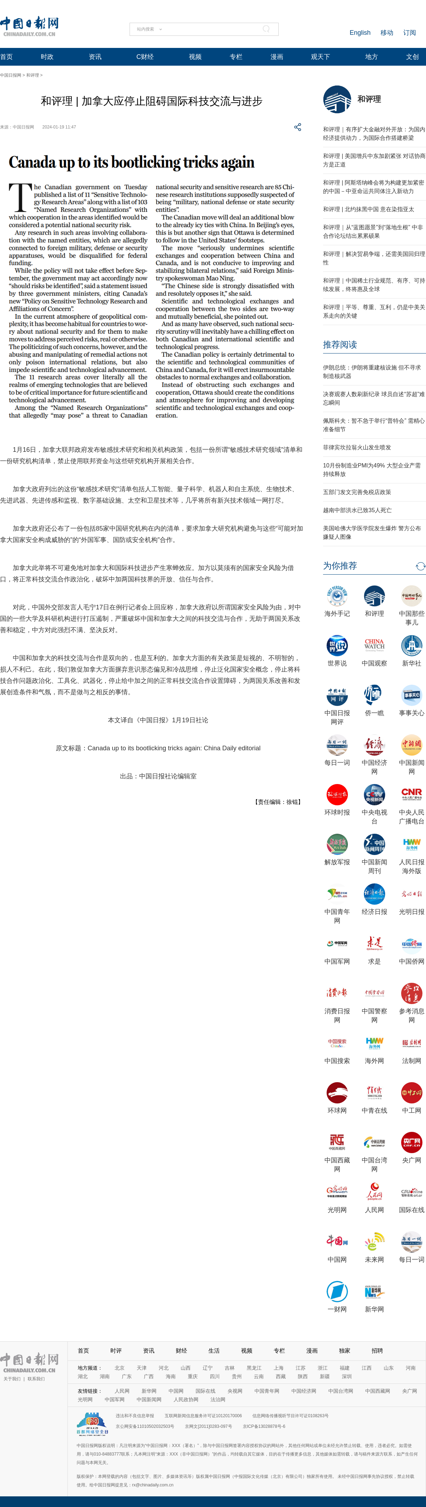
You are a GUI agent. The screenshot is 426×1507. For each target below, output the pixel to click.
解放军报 (337, 862)
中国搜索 (337, 1060)
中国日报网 (10, 75)
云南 (259, 1376)
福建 (345, 1368)
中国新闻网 (149, 1399)
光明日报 (412, 911)
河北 (164, 1368)
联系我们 (36, 1378)
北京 (120, 1368)
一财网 (337, 1309)
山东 (389, 1368)
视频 (195, 56)
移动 (387, 32)
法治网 (218, 1399)
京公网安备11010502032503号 (145, 1426)
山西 (186, 1368)
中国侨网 (412, 961)
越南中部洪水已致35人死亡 (357, 510)
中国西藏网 (377, 1391)
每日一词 (337, 762)
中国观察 (374, 663)
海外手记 (337, 613)
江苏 (301, 1368)
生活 (214, 1351)
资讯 (95, 56)
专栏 (236, 56)
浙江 (323, 1368)
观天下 (320, 56)
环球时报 (337, 812)
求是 (374, 961)
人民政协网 (186, 1399)
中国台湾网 (340, 1391)
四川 (215, 1376)
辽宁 (208, 1368)
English (360, 32)
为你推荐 (340, 565)
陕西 (303, 1376)
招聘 (377, 1351)
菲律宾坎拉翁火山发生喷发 (357, 447)
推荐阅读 (340, 344)
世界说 (337, 663)
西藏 (281, 1376)
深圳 (347, 1376)
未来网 (374, 1259)
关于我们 (12, 1378)
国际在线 (412, 1209)
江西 (367, 1368)
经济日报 (374, 911)
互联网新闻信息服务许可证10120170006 (203, 1415)
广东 (127, 1376)
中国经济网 (303, 1391)
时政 (47, 56)
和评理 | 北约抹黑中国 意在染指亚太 (369, 209)
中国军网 (337, 961)
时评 (116, 1351)
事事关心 (412, 713)
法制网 (411, 1060)
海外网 (374, 1060)
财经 (181, 1351)
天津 (142, 1368)
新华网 (374, 1309)
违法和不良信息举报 (135, 1415)
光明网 (337, 1209)
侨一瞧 (374, 713)
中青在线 (374, 1110)
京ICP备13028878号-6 (264, 1426)
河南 (411, 1368)
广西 (149, 1376)
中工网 (411, 1110)
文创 (412, 56)
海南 (171, 1376)
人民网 (374, 1209)
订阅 (409, 32)
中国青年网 (267, 1391)
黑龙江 (254, 1368)
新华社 (411, 663)
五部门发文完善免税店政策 (357, 492)
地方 (371, 56)
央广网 (411, 1160)
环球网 (337, 1110)
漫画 (277, 56)
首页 (6, 56)
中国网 (337, 1259)
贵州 (237, 1376)
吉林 (230, 1368)
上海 (279, 1368)
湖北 (83, 1376)
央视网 (235, 1391)
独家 (344, 1351)
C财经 (145, 56)
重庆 (193, 1376)
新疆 (325, 1376)
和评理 (32, 75)
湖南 (105, 1376)
